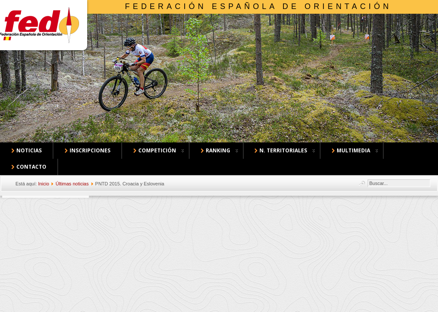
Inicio (43, 183)
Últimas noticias (71, 183)
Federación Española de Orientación (258, 6)
